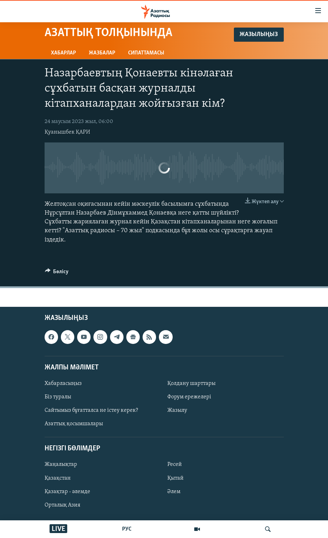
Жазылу (177, 410)
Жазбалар (102, 53)
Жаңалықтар (61, 464)
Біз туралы (58, 397)
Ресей (174, 464)
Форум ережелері (189, 397)
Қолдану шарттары (191, 383)
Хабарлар (63, 53)
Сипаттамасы (146, 53)
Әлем (173, 491)
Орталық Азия (62, 505)
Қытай (175, 478)
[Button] (57, 273)
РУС (127, 529)
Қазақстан (58, 478)
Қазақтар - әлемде (67, 491)
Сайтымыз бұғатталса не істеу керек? (91, 410)
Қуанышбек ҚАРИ (67, 132)
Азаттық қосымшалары (74, 424)
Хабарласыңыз (63, 383)
